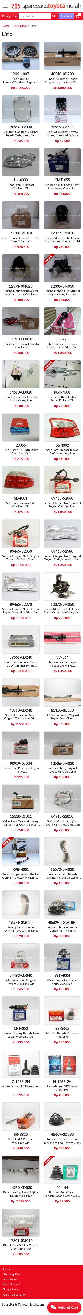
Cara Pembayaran (14, 1294)
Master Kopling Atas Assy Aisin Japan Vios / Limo (62, 186)
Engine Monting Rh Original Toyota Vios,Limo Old (62, 292)
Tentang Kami (12, 1274)
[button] (77, 16)
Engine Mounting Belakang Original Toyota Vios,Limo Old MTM (21, 294)
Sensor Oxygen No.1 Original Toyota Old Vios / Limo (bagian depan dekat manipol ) (20, 561)
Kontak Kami (11, 1284)
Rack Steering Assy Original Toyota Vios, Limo (21, 1193)
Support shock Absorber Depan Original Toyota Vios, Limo (62, 1143)
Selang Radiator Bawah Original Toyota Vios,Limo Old (62, 877)
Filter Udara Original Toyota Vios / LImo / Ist (20, 1247)
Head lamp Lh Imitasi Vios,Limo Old (21, 186)
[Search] (35, 16)
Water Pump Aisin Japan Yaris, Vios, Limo (62, 981)
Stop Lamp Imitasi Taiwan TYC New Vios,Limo (62, 451)
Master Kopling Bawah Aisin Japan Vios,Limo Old (21, 1034)
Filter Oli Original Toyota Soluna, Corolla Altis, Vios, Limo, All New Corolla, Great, (62, 135)
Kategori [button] (9, 16)
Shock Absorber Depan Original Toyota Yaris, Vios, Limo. (62, 82)
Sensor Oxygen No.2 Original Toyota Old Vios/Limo (62, 504)
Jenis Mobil (20, 25)
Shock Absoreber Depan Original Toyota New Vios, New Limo (21, 718)
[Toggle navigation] (5, 6)
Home (6, 25)
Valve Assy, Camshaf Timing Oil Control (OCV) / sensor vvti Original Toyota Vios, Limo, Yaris (21, 826)
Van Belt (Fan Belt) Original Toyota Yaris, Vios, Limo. (21, 133)
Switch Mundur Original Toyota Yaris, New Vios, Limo (62, 822)
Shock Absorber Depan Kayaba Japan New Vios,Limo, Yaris (62, 665)
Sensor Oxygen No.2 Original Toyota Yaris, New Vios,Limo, (20, 610)
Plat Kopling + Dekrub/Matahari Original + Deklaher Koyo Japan (20, 82)
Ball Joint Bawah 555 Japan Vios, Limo (62, 1034)
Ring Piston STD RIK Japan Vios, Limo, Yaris (20, 451)
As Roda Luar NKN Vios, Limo (20, 1086)
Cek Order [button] (66, 16)
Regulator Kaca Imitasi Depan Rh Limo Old (62, 398)
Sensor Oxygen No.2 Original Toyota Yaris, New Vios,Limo (62, 557)
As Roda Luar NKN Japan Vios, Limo (62, 1087)
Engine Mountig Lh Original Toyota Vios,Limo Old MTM (62, 239)
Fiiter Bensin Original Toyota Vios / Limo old (20, 239)
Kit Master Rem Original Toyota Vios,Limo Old (20, 981)
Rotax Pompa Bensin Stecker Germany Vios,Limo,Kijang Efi (20, 875)
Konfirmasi (10, 1279)
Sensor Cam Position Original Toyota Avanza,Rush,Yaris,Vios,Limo (20, 771)
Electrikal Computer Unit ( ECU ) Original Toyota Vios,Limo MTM (20, 665)
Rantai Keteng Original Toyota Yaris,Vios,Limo (62, 769)
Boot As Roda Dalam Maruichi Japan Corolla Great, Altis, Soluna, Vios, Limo (62, 1195)
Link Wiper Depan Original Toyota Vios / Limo (62, 716)
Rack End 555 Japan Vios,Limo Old (20, 1141)
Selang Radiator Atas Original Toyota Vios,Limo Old (20, 930)
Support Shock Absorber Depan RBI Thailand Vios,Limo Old (62, 930)
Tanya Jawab (11, 1289)
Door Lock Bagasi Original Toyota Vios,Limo (21, 398)
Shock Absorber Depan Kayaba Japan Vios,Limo (62, 345)
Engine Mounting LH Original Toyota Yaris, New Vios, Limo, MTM (62, 612)
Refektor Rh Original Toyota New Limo (21, 345)
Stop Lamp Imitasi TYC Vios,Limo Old (20, 504)
